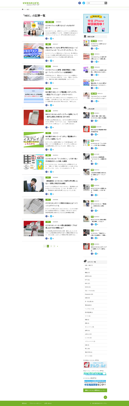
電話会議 (87, 305)
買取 (86, 323)
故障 (86, 330)
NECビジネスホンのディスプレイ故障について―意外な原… (99, 249)
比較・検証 (88, 265)
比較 (86, 345)
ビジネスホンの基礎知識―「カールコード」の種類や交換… (98, 159)
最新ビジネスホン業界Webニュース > (95, 390)
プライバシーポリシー (35, 403)
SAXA (86, 287)
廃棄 (86, 319)
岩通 (86, 298)
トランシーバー (89, 341)
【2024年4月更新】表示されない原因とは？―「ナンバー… (98, 174)
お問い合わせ (48, 403)
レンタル (87, 337)
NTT (86, 279)
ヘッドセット (88, 308)
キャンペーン (88, 327)
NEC (28, 9)
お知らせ (87, 334)
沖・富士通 (88, 301)
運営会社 (24, 403)
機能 (86, 272)
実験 (86, 269)
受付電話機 (88, 312)
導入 (86, 348)
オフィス (87, 356)
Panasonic (88, 294)
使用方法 (87, 276)
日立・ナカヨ (88, 290)
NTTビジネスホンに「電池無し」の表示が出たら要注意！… (98, 205)
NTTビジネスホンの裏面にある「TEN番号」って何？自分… (98, 190)
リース (87, 316)
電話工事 (87, 352)
